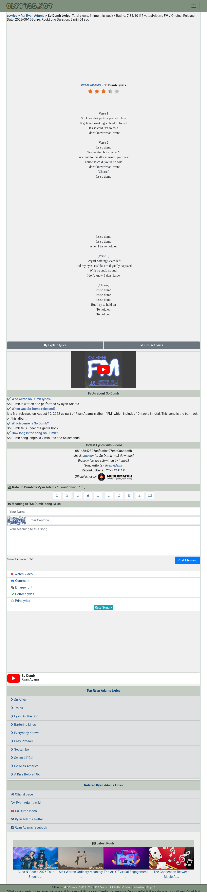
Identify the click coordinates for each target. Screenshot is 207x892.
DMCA (82, 887)
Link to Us (114, 887)
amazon (88, 456)
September (20, 749)
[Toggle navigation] (194, 6)
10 (150, 495)
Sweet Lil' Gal (22, 758)
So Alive (18, 700)
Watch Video (22, 574)
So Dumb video (24, 811)
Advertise (139, 887)
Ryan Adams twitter (27, 819)
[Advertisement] (103, 51)
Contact (126, 887)
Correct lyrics (151, 345)
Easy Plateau (22, 741)
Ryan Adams (35, 16)
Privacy (72, 887)
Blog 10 (150, 887)
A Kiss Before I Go (25, 774)
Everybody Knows (25, 733)
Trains (17, 708)
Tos (90, 887)
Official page (22, 794)
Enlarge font (21, 587)
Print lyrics (20, 601)
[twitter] (65, 887)
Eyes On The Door (25, 716)
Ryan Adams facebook (29, 827)
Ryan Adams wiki (26, 803)
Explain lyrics (55, 345)
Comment (20, 581)
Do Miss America (25, 766)
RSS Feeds (100, 887)
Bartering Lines (23, 725)
